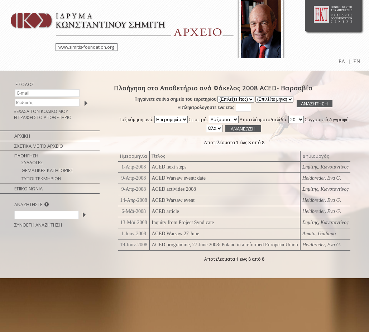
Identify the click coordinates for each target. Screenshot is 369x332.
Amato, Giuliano (319, 233)
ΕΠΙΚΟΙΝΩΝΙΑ (28, 188)
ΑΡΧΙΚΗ (22, 136)
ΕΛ (342, 61)
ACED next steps (169, 167)
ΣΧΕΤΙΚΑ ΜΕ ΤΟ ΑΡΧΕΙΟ (38, 146)
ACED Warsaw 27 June (175, 233)
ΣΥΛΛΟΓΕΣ (32, 162)
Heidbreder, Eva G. (321, 178)
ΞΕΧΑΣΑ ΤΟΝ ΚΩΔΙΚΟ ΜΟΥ (41, 111)
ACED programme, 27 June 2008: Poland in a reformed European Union (225, 244)
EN (356, 61)
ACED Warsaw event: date (179, 178)
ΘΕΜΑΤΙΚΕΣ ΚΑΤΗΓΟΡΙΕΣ (47, 170)
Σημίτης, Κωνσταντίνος (325, 167)
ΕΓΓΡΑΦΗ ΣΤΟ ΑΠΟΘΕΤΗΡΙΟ (43, 117)
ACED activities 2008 (174, 189)
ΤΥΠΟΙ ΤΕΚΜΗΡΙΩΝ (41, 178)
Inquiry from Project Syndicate (183, 222)
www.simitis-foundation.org (86, 47)
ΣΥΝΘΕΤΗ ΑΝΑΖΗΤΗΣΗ (38, 225)
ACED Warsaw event (173, 200)
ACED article (165, 211)
